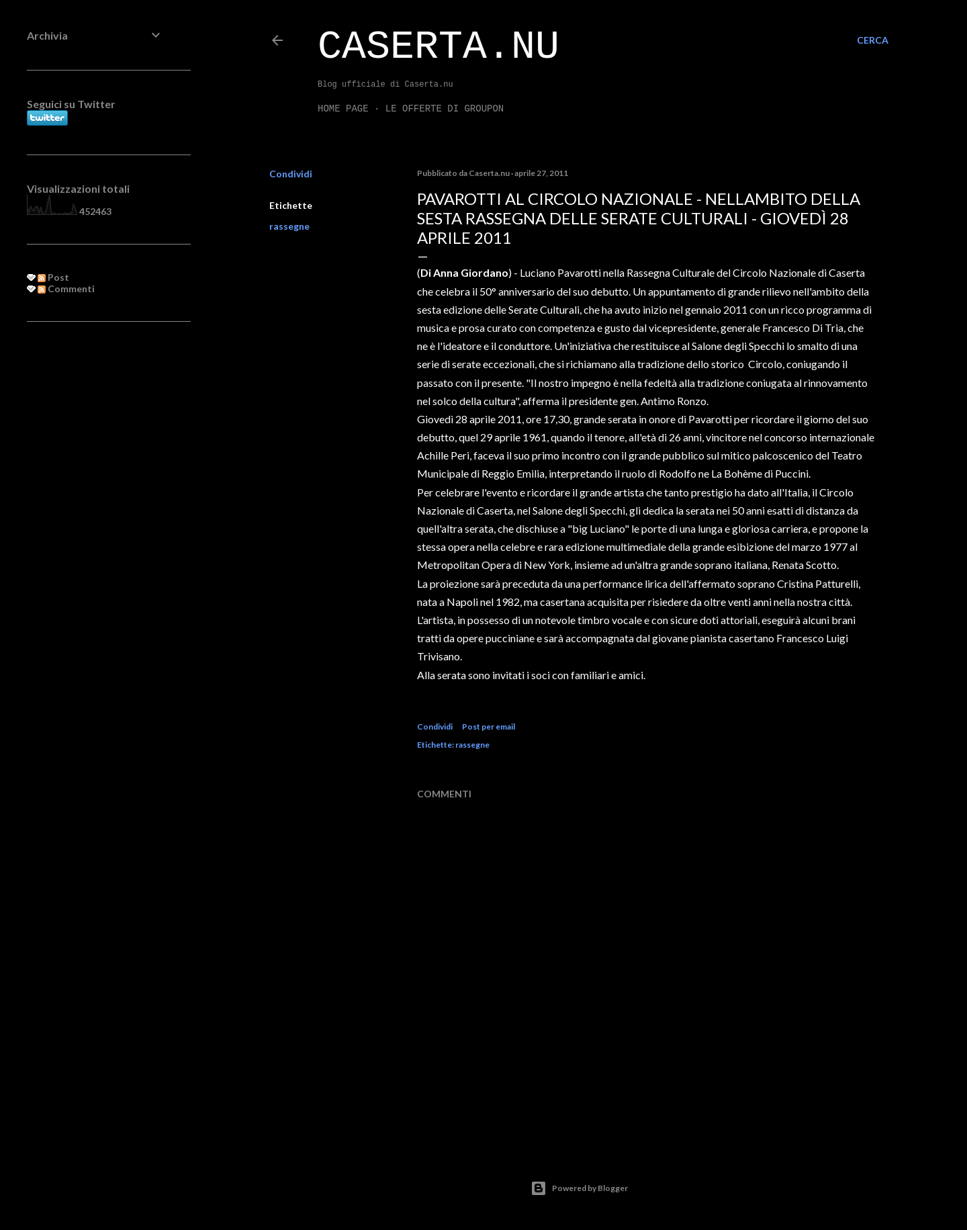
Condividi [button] (290, 173)
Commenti (66, 288)
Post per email (488, 726)
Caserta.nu (438, 47)
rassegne (289, 226)
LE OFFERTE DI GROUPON (444, 108)
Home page (343, 108)
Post (53, 277)
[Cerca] (872, 40)
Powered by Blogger (579, 1188)
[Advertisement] (95, 550)
